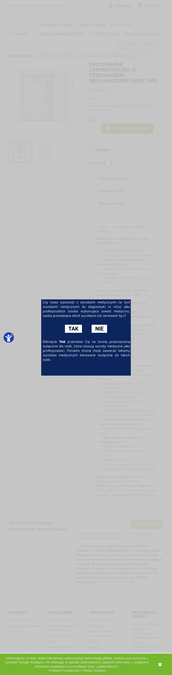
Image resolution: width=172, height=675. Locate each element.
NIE (99, 329)
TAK (73, 329)
